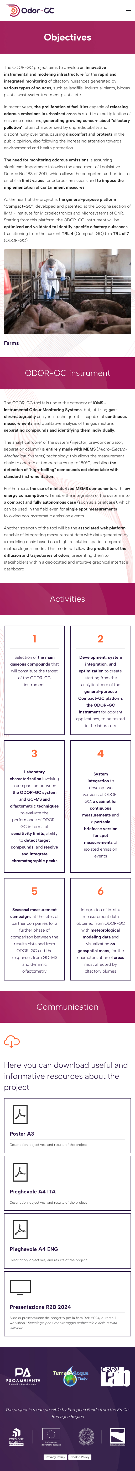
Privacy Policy (55, 1457)
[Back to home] (30, 10)
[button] (128, 10)
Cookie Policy (79, 1457)
